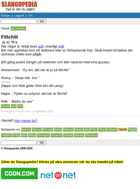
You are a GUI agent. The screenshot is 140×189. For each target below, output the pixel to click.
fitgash (79, 129)
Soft (20, 106)
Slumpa (5, 15)
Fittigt (16, 135)
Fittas (102, 129)
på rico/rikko (18, 28)
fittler (24, 135)
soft (41, 46)
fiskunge (48, 129)
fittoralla (79, 135)
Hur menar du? (25, 121)
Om (30, 15)
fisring (58, 129)
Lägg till (19, 15)
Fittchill (6, 106)
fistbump (68, 129)
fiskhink (26, 129)
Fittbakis (112, 129)
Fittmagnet (43, 135)
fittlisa (32, 135)
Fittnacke (56, 135)
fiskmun (36, 129)
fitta (86, 129)
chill (61, 46)
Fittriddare (91, 135)
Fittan (93, 129)
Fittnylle (68, 135)
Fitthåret (6, 135)
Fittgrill (132, 129)
